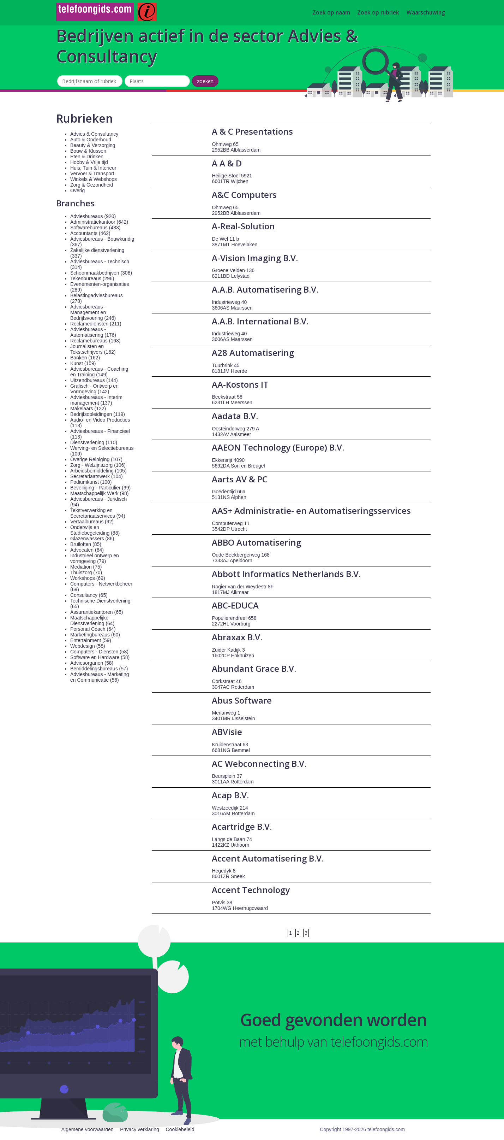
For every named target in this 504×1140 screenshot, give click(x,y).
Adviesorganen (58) (91, 663)
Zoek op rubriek (378, 13)
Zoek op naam (331, 13)
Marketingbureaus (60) (95, 634)
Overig (77, 190)
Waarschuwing (426, 13)
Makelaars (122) (88, 408)
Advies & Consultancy (94, 134)
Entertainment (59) (90, 640)
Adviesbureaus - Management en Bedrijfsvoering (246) (93, 312)
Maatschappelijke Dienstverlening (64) (92, 620)
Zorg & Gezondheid (91, 185)
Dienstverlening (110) (93, 442)
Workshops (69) (87, 578)
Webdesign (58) (87, 646)
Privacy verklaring (139, 1129)
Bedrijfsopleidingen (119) (97, 414)
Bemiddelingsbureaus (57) (99, 668)
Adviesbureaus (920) (93, 216)
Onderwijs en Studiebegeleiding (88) (95, 530)
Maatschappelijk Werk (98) (99, 493)
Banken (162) (85, 357)
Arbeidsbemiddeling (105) (98, 471)
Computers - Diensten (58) (99, 651)
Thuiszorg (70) (86, 572)
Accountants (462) (90, 233)
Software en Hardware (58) (100, 657)
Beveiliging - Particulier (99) (100, 487)
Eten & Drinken (86, 156)
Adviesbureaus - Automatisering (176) (93, 332)
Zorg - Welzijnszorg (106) (98, 465)
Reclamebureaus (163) (95, 340)
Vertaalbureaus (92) (92, 521)
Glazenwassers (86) (92, 538)
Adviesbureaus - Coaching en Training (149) (99, 371)
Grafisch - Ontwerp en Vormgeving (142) (94, 388)
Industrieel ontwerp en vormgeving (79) (94, 558)
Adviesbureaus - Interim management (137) (96, 400)
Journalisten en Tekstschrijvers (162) (92, 349)
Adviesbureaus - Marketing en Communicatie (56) (99, 677)
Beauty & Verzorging (92, 145)
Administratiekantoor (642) (99, 222)
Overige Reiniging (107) (96, 459)
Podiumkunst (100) (91, 482)
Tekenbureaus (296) (92, 278)
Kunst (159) (83, 363)
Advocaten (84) (87, 550)
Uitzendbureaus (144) (94, 380)
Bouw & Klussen (88, 151)
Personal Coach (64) (92, 629)
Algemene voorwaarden (87, 1129)
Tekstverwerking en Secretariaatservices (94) (97, 513)
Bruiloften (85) (85, 544)
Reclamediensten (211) (95, 324)
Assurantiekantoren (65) (96, 612)
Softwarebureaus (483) (95, 227)
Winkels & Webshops (93, 179)
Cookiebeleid (180, 1129)
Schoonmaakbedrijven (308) (101, 273)
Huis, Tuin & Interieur (93, 168)
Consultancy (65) (89, 595)
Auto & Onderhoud (90, 139)
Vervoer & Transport (92, 173)
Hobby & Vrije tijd (89, 162)
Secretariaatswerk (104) (96, 476)
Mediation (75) (86, 567)
